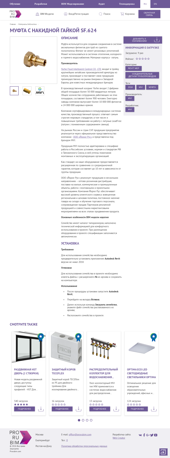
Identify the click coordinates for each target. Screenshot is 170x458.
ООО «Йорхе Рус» (82, 137)
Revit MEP (133, 68)
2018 (130, 87)
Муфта (152, 87)
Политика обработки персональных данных (84, 446)
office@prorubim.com (80, 434)
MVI (141, 87)
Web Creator (119, 438)
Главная (13, 24)
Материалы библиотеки (27, 24)
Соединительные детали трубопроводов (142, 75)
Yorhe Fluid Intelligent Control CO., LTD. (81, 69)
